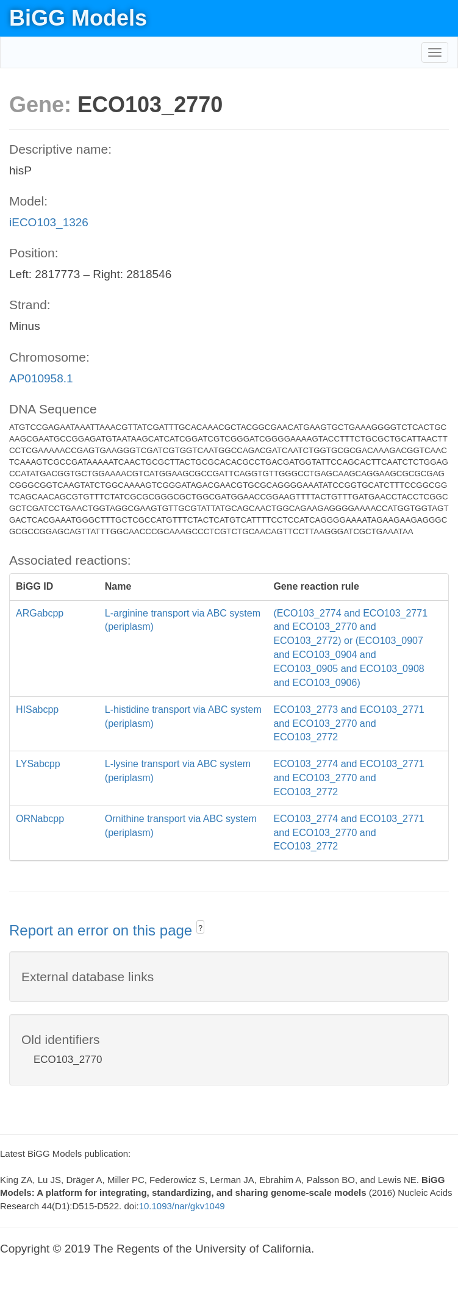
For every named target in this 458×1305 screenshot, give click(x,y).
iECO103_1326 (48, 222)
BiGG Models (78, 17)
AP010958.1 (41, 378)
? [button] (200, 928)
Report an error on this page (102, 930)
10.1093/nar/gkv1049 (182, 1206)
